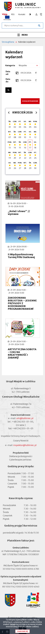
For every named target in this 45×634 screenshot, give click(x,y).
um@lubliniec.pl (24, 418)
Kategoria (10, 65)
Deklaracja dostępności (20, 456)
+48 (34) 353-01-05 (22, 428)
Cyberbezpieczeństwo (20, 459)
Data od (8, 72)
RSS (13, 14)
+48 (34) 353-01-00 (22, 421)
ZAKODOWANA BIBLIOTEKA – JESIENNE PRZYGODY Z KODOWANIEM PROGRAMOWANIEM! (22, 303)
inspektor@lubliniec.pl (24, 445)
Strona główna (8, 42)
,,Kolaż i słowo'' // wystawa (19, 212)
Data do (8, 80)
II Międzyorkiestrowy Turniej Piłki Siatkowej (21, 256)
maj (34, 112)
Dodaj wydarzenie (30, 101)
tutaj (12, 625)
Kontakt (21, 14)
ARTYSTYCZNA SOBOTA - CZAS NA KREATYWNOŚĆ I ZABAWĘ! (22, 353)
